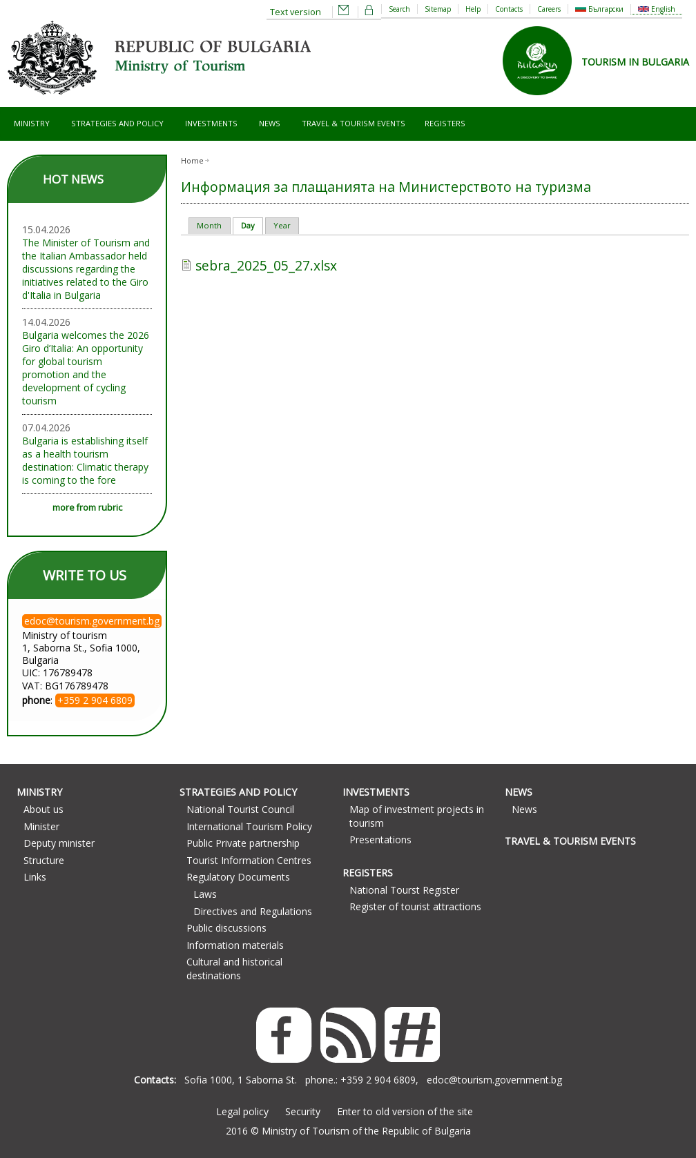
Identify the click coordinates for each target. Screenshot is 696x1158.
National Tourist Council (240, 809)
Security (302, 1111)
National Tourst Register (404, 889)
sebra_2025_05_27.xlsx (266, 265)
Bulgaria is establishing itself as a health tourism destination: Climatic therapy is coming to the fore (85, 460)
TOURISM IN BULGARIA (635, 61)
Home (192, 161)
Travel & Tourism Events (353, 123)
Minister (41, 826)
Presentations (380, 839)
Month (209, 225)
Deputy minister (59, 843)
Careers (549, 9)
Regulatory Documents (238, 876)
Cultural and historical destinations (234, 968)
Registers (445, 123)
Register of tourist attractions (415, 906)
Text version (295, 12)
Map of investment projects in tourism (416, 816)
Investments (211, 123)
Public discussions (226, 927)
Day (252, 225)
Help (473, 9)
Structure (43, 860)
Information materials (235, 945)
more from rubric (87, 507)
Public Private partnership (243, 843)
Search (399, 9)
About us (43, 809)
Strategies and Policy (117, 123)
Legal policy (242, 1111)
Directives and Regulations (252, 911)
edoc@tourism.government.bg (494, 1079)
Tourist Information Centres (248, 860)
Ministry (32, 123)
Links (34, 876)
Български (599, 9)
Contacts (509, 9)
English (656, 9)
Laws (205, 894)
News (269, 123)
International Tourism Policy (249, 826)
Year (282, 225)
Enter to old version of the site (405, 1111)
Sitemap (438, 9)
